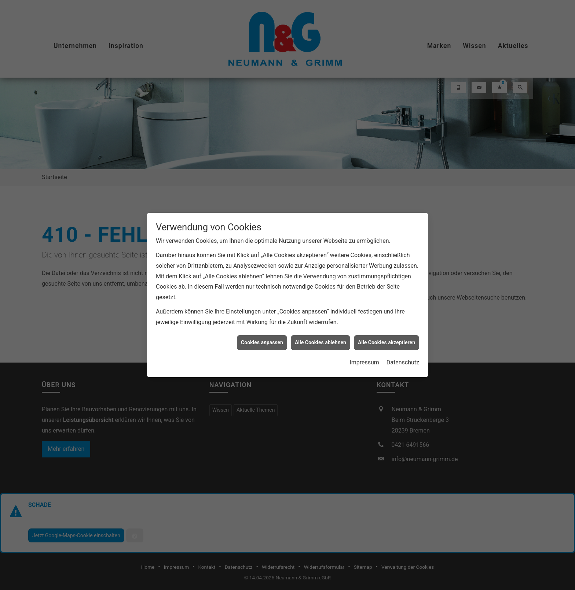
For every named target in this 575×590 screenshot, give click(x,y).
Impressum (364, 346)
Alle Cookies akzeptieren (386, 326)
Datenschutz (403, 346)
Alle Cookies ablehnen (320, 326)
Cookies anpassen (262, 326)
